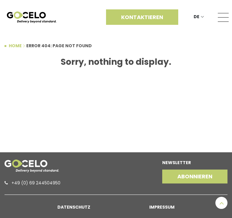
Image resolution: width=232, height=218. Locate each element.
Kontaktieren (142, 17)
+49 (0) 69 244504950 (35, 183)
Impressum (162, 207)
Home (15, 46)
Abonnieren (194, 176)
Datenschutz (73, 207)
